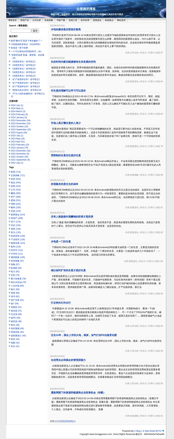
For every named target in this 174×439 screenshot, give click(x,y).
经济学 (17, 250)
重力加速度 (18, 278)
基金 (16, 182)
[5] (68, 421)
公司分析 (36, 20)
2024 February (19, 114)
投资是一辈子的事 (19, 48)
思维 (15, 293)
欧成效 (16, 268)
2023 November (20, 123)
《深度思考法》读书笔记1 (23, 61)
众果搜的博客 (86, 9)
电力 (15, 271)
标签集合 (109, 20)
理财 (16, 204)
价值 (16, 211)
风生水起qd (18, 282)
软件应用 (85, 20)
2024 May (17, 108)
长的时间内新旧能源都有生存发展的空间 (73, 61)
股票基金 (18, 214)
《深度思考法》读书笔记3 (23, 76)
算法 (16, 232)
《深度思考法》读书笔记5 (23, 68)
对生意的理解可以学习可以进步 (68, 90)
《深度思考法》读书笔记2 (23, 65)
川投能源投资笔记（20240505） (26, 44)
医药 (15, 339)
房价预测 (17, 328)
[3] (63, 421)
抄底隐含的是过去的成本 (64, 184)
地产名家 (17, 300)
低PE (15, 318)
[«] (56, 421)
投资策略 (17, 261)
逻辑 (16, 200)
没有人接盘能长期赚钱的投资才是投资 (72, 216)
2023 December (20, 120)
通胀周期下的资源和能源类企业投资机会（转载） (78, 392)
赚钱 (16, 193)
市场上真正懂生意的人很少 (66, 123)
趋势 (16, 186)
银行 (15, 289)
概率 (16, 207)
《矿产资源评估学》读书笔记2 (25, 83)
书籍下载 (61, 20)
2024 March (18, 111)
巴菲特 (17, 254)
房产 (16, 197)
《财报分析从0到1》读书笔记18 (26, 90)
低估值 (16, 310)
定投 (15, 275)
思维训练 (17, 332)
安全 (15, 346)
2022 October (19, 157)
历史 (16, 225)
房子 (16, 221)
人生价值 (17, 286)
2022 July (17, 163)
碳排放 (16, 321)
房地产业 (24, 20)
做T (15, 303)
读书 (15, 296)
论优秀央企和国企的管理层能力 (68, 360)
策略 (15, 264)
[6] (71, 421)
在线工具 (73, 20)
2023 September (21, 129)
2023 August (19, 132)
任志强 (16, 314)
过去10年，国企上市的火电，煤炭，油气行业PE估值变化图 (84, 335)
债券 (16, 229)
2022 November (20, 154)
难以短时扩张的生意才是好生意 (68, 270)
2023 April (18, 141)
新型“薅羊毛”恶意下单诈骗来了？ (26, 41)
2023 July (17, 135)
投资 (16, 179)
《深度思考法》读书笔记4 (23, 72)
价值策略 (48, 20)
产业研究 (18, 239)
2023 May (18, 138)
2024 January (19, 117)
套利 (16, 246)
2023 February (20, 144)
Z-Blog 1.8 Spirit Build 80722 (148, 431)
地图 (15, 342)
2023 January (19, 147)
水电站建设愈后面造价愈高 (66, 29)
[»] (74, 421)
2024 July (17, 105)
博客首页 (12, 20)
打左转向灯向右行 (61, 302)
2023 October (19, 126)
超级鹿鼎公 (18, 335)
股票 (16, 172)
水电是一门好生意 (61, 241)
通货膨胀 (18, 257)
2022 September (20, 160)
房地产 (17, 218)
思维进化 (97, 20)
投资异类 (18, 236)
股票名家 (18, 243)
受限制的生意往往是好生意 (66, 155)
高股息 (16, 307)
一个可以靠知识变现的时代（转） (27, 51)
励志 (15, 325)
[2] (60, 421)
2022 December (20, 150)
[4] (66, 421)
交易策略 (18, 175)
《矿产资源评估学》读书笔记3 (25, 86)
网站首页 (121, 20)
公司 (16, 189)
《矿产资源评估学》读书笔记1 (25, 79)
